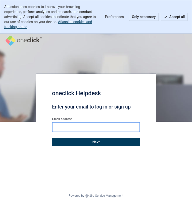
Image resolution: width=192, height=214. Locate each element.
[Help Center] (23, 40)
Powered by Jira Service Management (96, 195)
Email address (62, 119)
